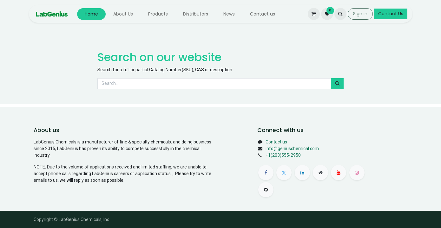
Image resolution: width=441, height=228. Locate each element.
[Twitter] (284, 172)
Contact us (276, 141)
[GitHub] (265, 189)
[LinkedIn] (302, 172)
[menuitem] (91, 14)
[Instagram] (357, 172)
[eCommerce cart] (314, 14)
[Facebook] (265, 172)
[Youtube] (338, 172)
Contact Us (390, 13)
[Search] (337, 83)
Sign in (360, 13)
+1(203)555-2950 (283, 155)
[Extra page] (320, 172)
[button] (340, 14)
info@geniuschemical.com (292, 148)
